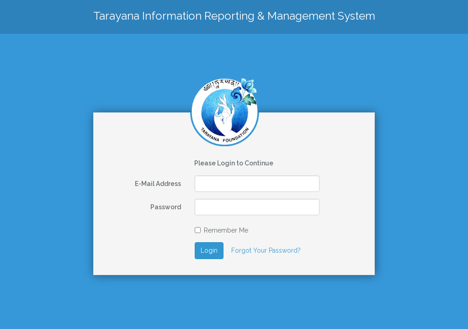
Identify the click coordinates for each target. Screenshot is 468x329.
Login (209, 250)
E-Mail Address (158, 183)
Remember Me (221, 230)
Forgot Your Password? (266, 250)
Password (165, 207)
